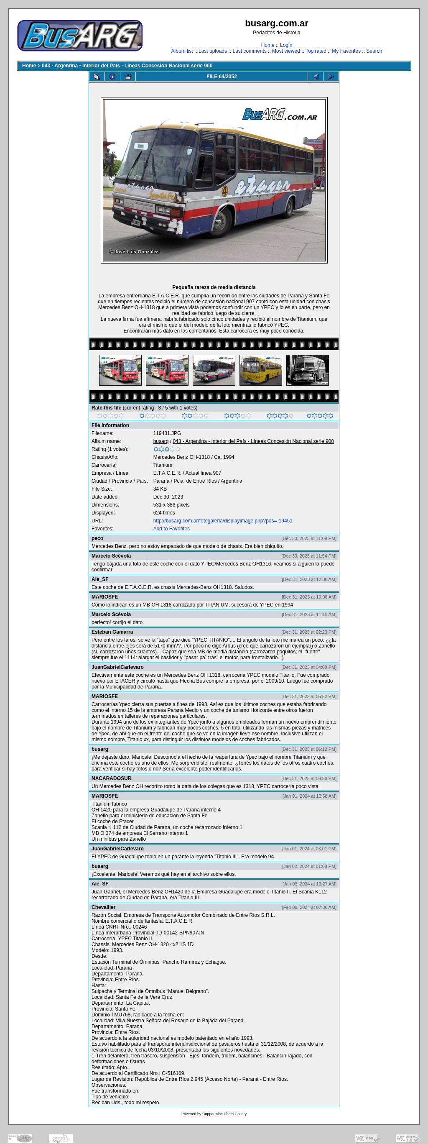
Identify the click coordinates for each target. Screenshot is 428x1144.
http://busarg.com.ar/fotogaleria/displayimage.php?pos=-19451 (223, 521)
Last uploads (213, 51)
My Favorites (346, 51)
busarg (161, 441)
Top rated (316, 51)
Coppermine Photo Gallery (224, 1114)
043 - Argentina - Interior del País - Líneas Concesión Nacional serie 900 (127, 66)
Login (286, 45)
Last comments (249, 51)
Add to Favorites (171, 529)
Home (268, 45)
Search (374, 51)
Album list (182, 51)
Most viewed (286, 51)
